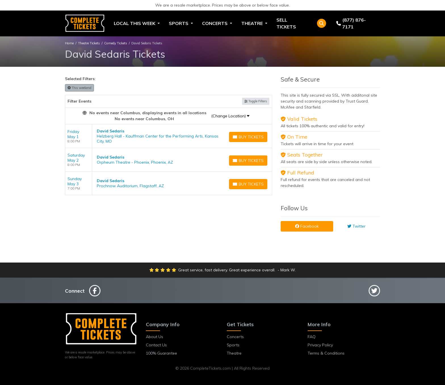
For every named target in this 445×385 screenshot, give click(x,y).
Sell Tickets (286, 23)
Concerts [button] (215, 23)
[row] (168, 136)
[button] (321, 23)
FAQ (312, 336)
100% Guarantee (161, 353)
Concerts (235, 336)
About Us (154, 336)
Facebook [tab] (307, 226)
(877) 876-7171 (351, 23)
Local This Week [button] (135, 23)
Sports (233, 344)
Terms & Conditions (326, 353)
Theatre (234, 353)
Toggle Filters (255, 101)
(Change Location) (230, 115)
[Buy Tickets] (248, 137)
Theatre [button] (252, 23)
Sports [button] (179, 23)
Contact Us (156, 344)
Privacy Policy (320, 344)
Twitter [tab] (356, 226)
